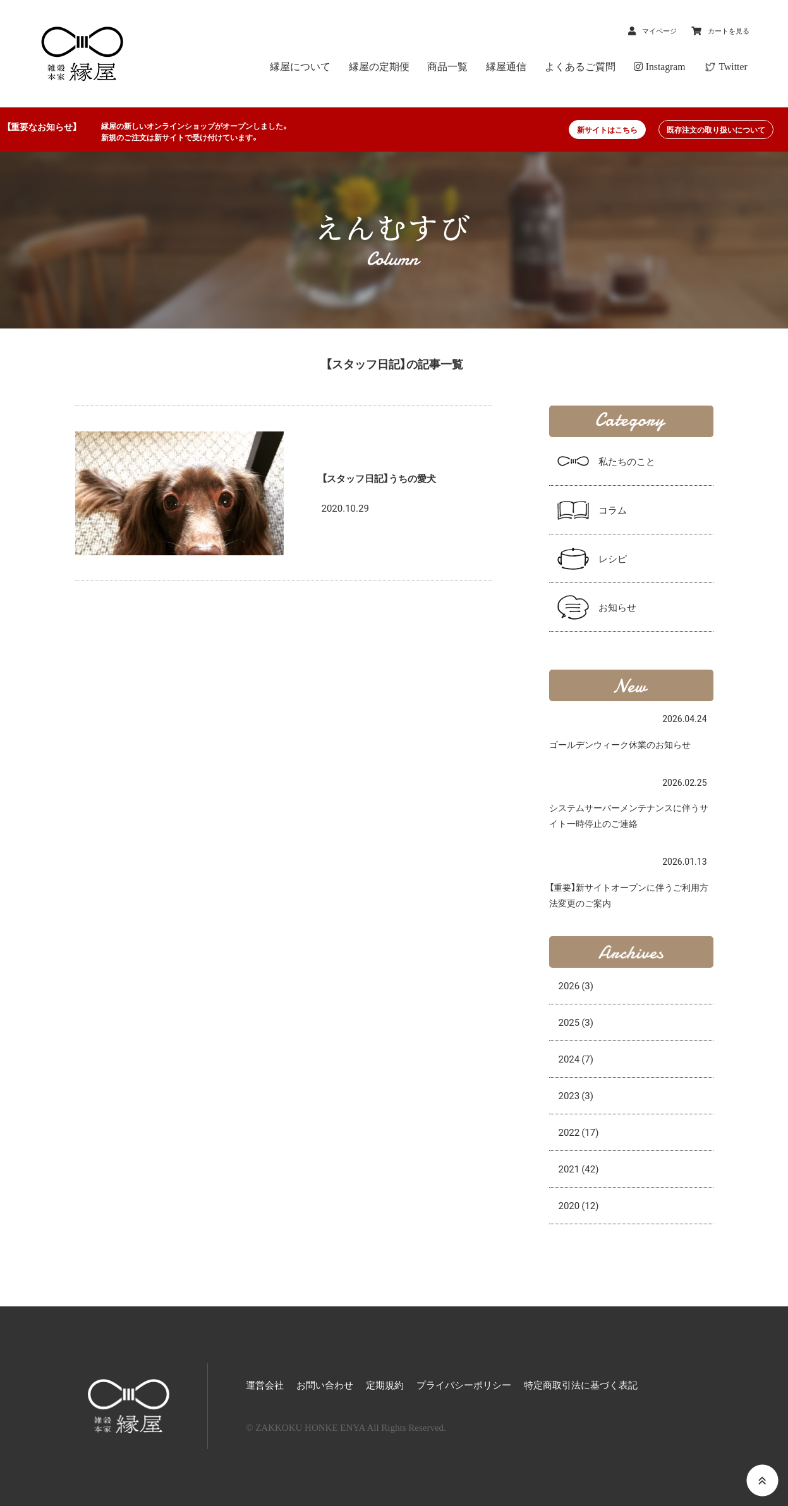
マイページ (640, 30)
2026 (576, 985)
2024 (576, 1059)
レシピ (612, 558)
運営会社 (265, 1385)
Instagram (666, 66)
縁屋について (334, 66)
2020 (579, 1205)
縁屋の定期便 (407, 66)
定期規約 (385, 1385)
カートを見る (721, 30)
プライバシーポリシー (463, 1385)
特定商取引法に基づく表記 (581, 1385)
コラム (612, 510)
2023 (576, 1095)
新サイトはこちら (607, 129)
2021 (579, 1169)
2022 (579, 1132)
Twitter (734, 66)
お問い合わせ (324, 1385)
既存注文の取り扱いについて (716, 129)
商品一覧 (471, 66)
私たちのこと (626, 461)
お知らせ (617, 607)
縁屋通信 (524, 66)
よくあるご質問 (592, 66)
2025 (576, 1022)
